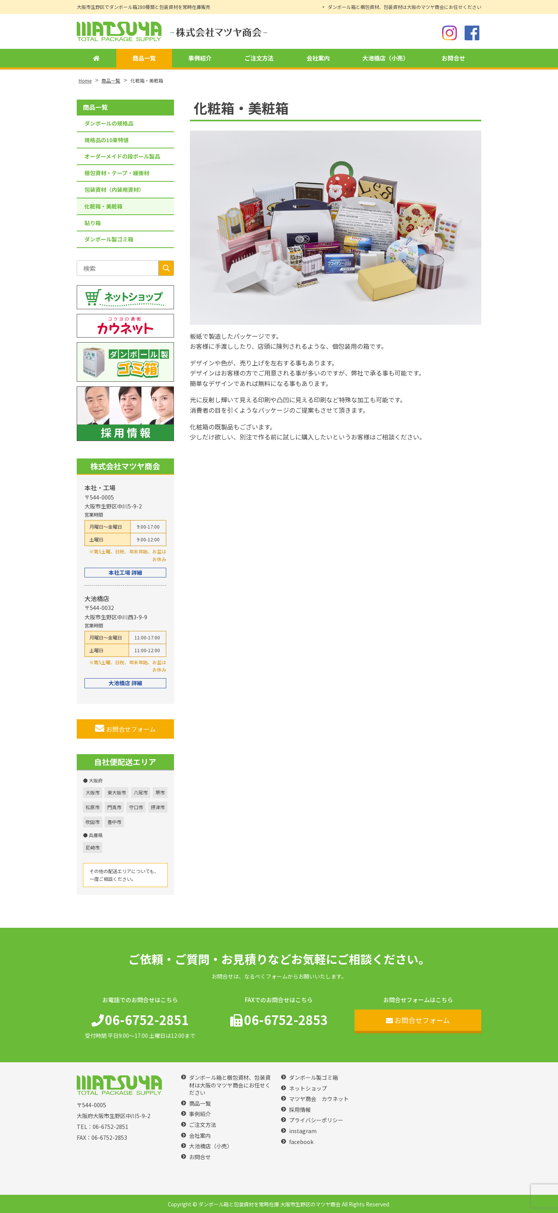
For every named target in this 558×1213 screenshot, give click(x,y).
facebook (301, 1142)
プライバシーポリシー (316, 1120)
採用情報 (300, 1109)
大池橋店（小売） (385, 58)
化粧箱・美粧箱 (103, 206)
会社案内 (316, 58)
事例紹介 (198, 58)
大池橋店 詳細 (125, 683)
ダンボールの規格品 (108, 123)
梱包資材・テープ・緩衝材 (116, 173)
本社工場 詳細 (125, 572)
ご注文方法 (257, 58)
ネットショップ (308, 1088)
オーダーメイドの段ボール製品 (122, 156)
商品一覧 (142, 58)
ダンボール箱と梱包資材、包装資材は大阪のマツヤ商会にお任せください (404, 6)
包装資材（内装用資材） (114, 189)
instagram (303, 1131)
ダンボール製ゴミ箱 (108, 239)
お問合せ (453, 58)
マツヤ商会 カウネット (319, 1099)
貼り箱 (92, 223)
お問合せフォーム (125, 729)
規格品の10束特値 (106, 140)
